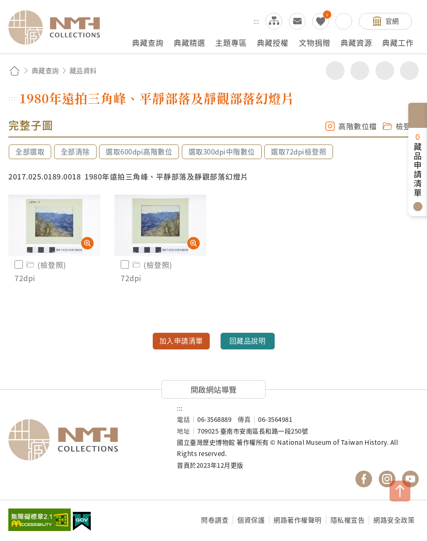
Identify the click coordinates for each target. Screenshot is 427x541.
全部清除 (75, 152)
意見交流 (297, 21)
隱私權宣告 (347, 519)
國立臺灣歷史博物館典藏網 (59, 27)
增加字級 (384, 70)
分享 (335, 70)
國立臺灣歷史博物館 (84, 440)
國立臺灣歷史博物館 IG (387, 479)
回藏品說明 (247, 341)
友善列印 (359, 70)
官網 (392, 21)
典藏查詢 (45, 70)
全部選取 (30, 152)
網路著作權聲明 (297, 519)
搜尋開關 (343, 21)
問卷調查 (214, 519)
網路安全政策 (394, 519)
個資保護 (251, 519)
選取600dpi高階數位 (139, 152)
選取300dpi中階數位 (222, 152)
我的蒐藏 (320, 21)
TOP (400, 491)
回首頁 (14, 70)
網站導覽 (274, 21)
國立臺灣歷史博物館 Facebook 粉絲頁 (363, 479)
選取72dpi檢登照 (298, 152)
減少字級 (409, 70)
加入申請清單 (181, 341)
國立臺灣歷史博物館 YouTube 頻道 (410, 479)
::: (256, 20)
